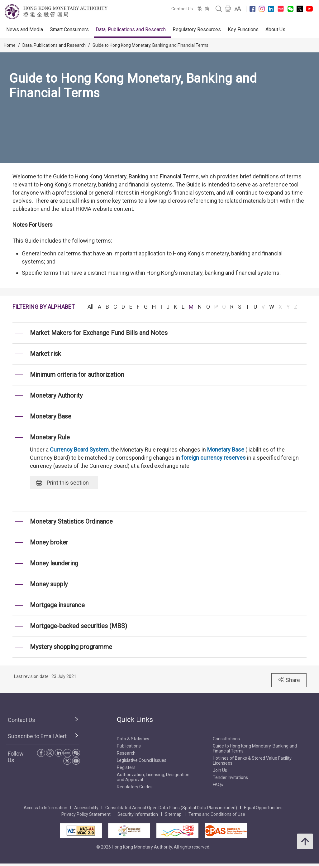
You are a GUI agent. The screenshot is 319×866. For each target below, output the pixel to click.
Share (289, 679)
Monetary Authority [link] (56, 395)
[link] (237, 9)
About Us (275, 29)
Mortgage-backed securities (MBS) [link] (78, 626)
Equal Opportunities (263, 807)
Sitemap (173, 814)
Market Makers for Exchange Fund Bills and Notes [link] (99, 332)
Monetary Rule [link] (50, 437)
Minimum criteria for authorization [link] (77, 374)
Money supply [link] (49, 584)
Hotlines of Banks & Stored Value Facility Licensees (252, 761)
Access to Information (45, 807)
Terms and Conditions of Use (216, 814)
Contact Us (182, 8)
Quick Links (135, 719)
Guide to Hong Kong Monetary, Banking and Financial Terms (150, 45)
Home (10, 45)
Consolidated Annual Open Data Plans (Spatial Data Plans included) (171, 807)
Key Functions (243, 29)
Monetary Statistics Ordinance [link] (71, 521)
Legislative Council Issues (141, 760)
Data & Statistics (133, 738)
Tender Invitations (230, 777)
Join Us (220, 770)
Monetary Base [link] (50, 416)
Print (62, 482)
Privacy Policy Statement (86, 814)
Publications (129, 745)
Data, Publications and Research (131, 29)
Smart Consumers (69, 29)
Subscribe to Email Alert (37, 736)
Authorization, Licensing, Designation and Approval (153, 777)
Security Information (137, 814)
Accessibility (86, 807)
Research (126, 753)
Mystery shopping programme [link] (71, 647)
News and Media (24, 29)
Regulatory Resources (197, 29)
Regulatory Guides (135, 786)
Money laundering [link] (54, 563)
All (90, 306)
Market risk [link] (45, 353)
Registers (126, 767)
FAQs (218, 784)
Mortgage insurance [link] (57, 605)
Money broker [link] (49, 542)
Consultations (226, 738)
